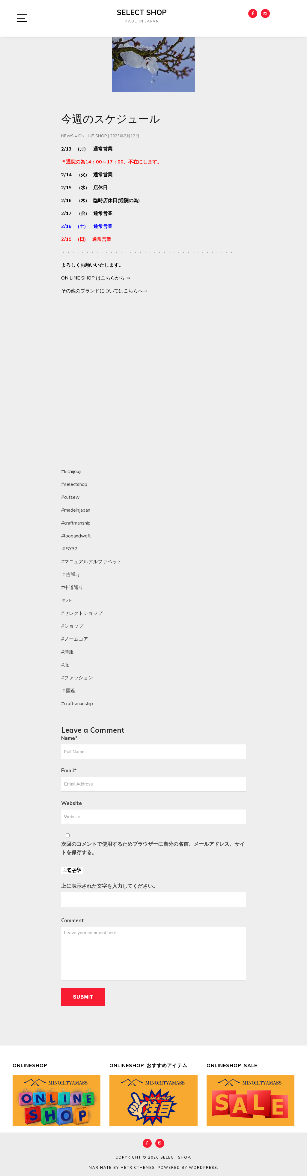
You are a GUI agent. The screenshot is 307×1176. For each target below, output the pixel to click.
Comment (72, 920)
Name (69, 738)
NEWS (67, 136)
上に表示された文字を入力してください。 (109, 886)
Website (71, 803)
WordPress (203, 1167)
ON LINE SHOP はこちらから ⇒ (96, 278)
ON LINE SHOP (92, 136)
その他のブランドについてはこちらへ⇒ (104, 291)
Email (69, 770)
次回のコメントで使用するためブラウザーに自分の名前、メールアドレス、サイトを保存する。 (153, 848)
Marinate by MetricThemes (122, 1167)
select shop (142, 12)
